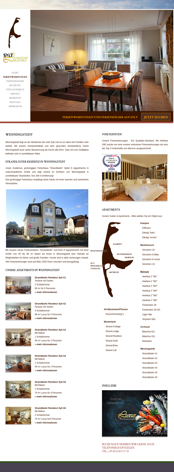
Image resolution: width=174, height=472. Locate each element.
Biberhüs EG (148, 331)
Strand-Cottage (113, 326)
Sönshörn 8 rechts (151, 259)
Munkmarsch (147, 245)
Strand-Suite (112, 340)
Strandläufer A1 (149, 353)
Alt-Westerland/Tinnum (116, 309)
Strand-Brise (112, 345)
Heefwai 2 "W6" (149, 300)
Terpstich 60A (149, 319)
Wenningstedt (147, 349)
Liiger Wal (147, 314)
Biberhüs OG (148, 336)
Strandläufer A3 (149, 363)
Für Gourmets (15, 89)
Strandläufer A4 (149, 368)
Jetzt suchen (156, 117)
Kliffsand (146, 228)
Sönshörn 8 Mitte (150, 254)
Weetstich (147, 341)
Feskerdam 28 (149, 305)
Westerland (110, 322)
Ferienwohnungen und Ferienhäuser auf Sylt (100, 117)
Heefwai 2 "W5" (149, 295)
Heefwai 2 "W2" (149, 281)
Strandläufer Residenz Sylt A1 (50, 277)
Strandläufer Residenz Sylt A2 (50, 303)
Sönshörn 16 (148, 264)
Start (15, 72)
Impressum (15, 106)
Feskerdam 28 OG (151, 309)
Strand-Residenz (114, 336)
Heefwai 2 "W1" (149, 276)
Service (15, 93)
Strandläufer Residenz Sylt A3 (50, 330)
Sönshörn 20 (148, 250)
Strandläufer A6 (149, 377)
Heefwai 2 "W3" (149, 286)
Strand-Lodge (112, 331)
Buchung (15, 85)
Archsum (145, 327)
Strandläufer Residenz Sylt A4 (50, 356)
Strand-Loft (111, 350)
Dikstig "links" (148, 232)
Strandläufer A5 (149, 372)
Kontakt (15, 102)
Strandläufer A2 (149, 358)
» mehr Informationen (46, 292)
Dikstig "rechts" (149, 237)
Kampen (144, 223)
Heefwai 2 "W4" (149, 290)
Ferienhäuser (15, 81)
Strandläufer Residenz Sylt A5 (50, 382)
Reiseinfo (15, 98)
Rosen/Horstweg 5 (115, 314)
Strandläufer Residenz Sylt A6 (50, 408)
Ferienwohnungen (15, 77)
